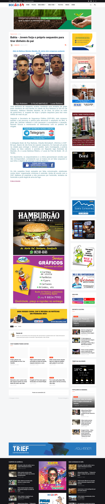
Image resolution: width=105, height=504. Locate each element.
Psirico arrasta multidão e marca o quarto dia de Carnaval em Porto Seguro (88, 351)
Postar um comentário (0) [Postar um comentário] (38, 392)
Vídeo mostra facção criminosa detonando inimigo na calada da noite (26, 489)
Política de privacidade (29, 1)
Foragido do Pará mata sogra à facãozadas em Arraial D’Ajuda (38, 380)
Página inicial (13, 34)
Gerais (19, 326)
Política (60, 4)
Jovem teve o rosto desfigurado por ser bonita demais (87, 489)
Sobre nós (15, 1)
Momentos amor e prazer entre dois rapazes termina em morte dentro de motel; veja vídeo (18, 381)
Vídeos (67, 4)
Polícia (34, 4)
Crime (73, 4)
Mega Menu (41, 4)
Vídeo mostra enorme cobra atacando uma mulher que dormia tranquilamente (86, 422)
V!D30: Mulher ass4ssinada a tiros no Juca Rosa (86, 497)
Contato (20, 1)
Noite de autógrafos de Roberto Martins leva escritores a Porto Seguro (87, 331)
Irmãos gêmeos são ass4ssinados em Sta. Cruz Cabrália (17, 361)
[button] (91, 5)
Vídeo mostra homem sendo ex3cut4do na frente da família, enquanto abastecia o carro (38, 361)
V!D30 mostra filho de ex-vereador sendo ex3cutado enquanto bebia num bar (86, 482)
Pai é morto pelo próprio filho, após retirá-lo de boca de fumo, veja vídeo (57, 381)
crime (19, 34)
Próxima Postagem (63, 398)
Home (10, 1)
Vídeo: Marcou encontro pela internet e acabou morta (25, 481)
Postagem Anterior (14, 398)
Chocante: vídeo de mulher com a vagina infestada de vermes (26, 466)
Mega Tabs (51, 4)
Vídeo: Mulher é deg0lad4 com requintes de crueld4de (25, 497)
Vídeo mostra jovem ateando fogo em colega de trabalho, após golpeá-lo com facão (57, 361)
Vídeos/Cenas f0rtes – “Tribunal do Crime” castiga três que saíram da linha (88, 412)
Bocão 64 (19, 333)
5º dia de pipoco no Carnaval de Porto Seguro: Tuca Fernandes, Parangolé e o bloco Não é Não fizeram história (88, 341)
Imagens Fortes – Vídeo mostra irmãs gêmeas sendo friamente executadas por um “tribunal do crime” (87, 433)
